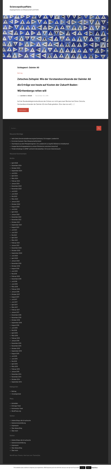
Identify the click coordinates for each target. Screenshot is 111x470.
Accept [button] (82, 467)
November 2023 (17, 195)
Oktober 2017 (16, 300)
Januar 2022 (16, 221)
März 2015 (15, 373)
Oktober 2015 (16, 355)
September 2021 (17, 231)
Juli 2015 (14, 362)
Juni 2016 (15, 334)
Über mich (15, 437)
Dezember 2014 (16, 380)
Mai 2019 (14, 280)
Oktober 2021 (16, 228)
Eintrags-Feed (16, 412)
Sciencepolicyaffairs (24, 6)
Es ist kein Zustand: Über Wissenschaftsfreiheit (26, 147)
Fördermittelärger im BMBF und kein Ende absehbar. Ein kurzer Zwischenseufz (36, 155)
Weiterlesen (23, 116)
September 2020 (17, 259)
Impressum (15, 432)
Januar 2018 (15, 298)
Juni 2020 (15, 262)
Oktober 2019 (16, 272)
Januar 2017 (15, 319)
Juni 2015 (15, 365)
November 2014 (16, 383)
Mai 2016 (14, 337)
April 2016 (15, 339)
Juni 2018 (15, 290)
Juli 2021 (14, 236)
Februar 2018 (16, 295)
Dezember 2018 (16, 285)
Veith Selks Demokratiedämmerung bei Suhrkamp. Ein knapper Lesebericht (35, 145)
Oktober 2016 (16, 326)
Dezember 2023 (17, 192)
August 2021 (15, 233)
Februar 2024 (16, 187)
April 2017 (15, 311)
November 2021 (16, 226)
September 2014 (17, 388)
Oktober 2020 (16, 257)
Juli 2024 (14, 179)
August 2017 (15, 303)
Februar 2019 (16, 282)
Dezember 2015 (16, 349)
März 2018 (15, 293)
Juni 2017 (14, 308)
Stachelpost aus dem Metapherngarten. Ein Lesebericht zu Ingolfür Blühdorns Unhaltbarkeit (40, 150)
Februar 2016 (16, 344)
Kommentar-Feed (17, 415)
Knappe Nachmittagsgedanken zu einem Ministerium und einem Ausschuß (35, 152)
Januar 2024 (16, 190)
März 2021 (15, 246)
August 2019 (15, 275)
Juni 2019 (15, 277)
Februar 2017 (16, 316)
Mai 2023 (14, 203)
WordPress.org (16, 417)
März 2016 (15, 342)
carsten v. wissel (26, 101)
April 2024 (15, 182)
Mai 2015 (14, 367)
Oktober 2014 (16, 385)
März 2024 (15, 185)
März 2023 (15, 205)
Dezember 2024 (17, 172)
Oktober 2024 (16, 174)
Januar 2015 (15, 378)
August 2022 (15, 213)
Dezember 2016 (16, 321)
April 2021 (15, 244)
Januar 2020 (16, 267)
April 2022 (15, 218)
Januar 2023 (16, 208)
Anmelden (15, 409)
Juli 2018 (14, 288)
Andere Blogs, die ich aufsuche (21, 427)
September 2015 (17, 357)
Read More (95, 467)
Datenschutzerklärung (19, 429)
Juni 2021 (15, 239)
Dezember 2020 (17, 254)
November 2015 (16, 352)
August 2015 (15, 360)
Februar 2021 (16, 249)
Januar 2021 (15, 251)
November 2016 (16, 324)
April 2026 (15, 169)
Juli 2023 (14, 197)
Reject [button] (88, 467)
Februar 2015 (16, 375)
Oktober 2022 (16, 210)
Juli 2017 (14, 306)
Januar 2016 (15, 347)
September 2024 (17, 177)
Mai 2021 (14, 241)
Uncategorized (16, 400)
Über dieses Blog (17, 434)
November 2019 (16, 270)
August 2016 (15, 331)
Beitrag (19, 73)
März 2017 (15, 313)
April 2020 (15, 264)
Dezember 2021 (16, 223)
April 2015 (15, 370)
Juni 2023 (15, 200)
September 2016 (17, 329)
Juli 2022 (14, 215)
